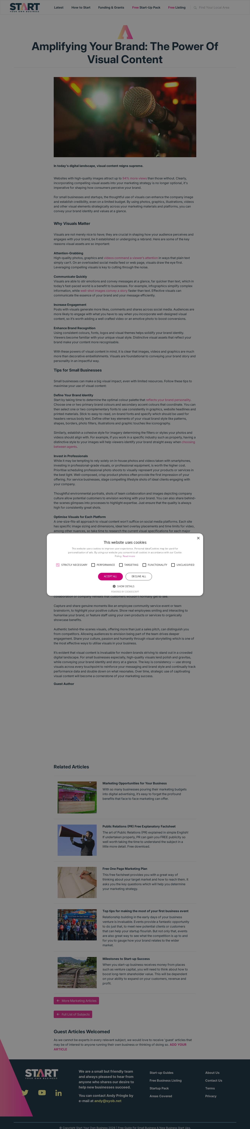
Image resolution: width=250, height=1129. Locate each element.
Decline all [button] (139, 576)
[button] (58, 565)
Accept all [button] (110, 576)
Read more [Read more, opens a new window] (129, 556)
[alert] (125, 564)
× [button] (198, 538)
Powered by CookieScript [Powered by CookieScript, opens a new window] (125, 591)
